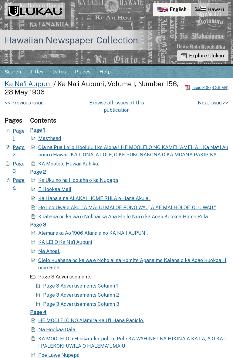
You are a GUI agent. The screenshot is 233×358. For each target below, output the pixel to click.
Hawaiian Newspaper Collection (71, 40)
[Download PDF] (206, 87)
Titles (36, 72)
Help (105, 72)
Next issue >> (213, 103)
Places (82, 72)
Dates (59, 72)
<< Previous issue (24, 103)
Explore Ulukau (202, 56)
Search (13, 72)
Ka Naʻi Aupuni (28, 84)
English (174, 11)
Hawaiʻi (209, 9)
